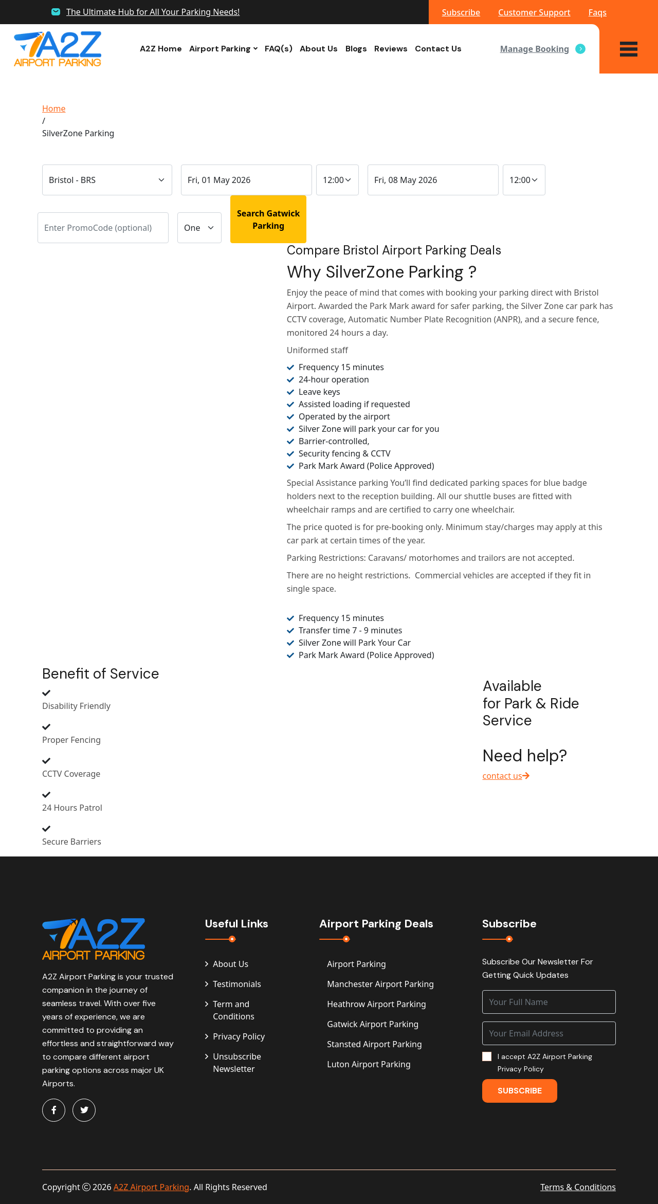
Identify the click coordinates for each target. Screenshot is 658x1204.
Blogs (356, 48)
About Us (319, 48)
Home (54, 108)
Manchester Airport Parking (380, 984)
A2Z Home (161, 48)
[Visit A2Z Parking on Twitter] (84, 1110)
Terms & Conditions (578, 1187)
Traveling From (72, 154)
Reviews (391, 48)
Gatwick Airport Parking (372, 1024)
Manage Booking (543, 48)
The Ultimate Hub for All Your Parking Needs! (153, 11)
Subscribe (461, 12)
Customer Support (534, 12)
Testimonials (233, 984)
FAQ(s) (279, 48)
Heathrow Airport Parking (376, 1004)
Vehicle (193, 201)
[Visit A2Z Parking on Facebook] (53, 1110)
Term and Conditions (229, 1010)
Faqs (598, 12)
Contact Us (438, 48)
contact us (506, 775)
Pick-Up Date (396, 154)
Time (328, 154)
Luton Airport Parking (368, 1064)
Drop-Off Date (211, 154)
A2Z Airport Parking (151, 1187)
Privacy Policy (235, 1036)
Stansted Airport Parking (374, 1044)
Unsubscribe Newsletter (233, 1062)
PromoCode (63, 201)
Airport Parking (220, 48)
